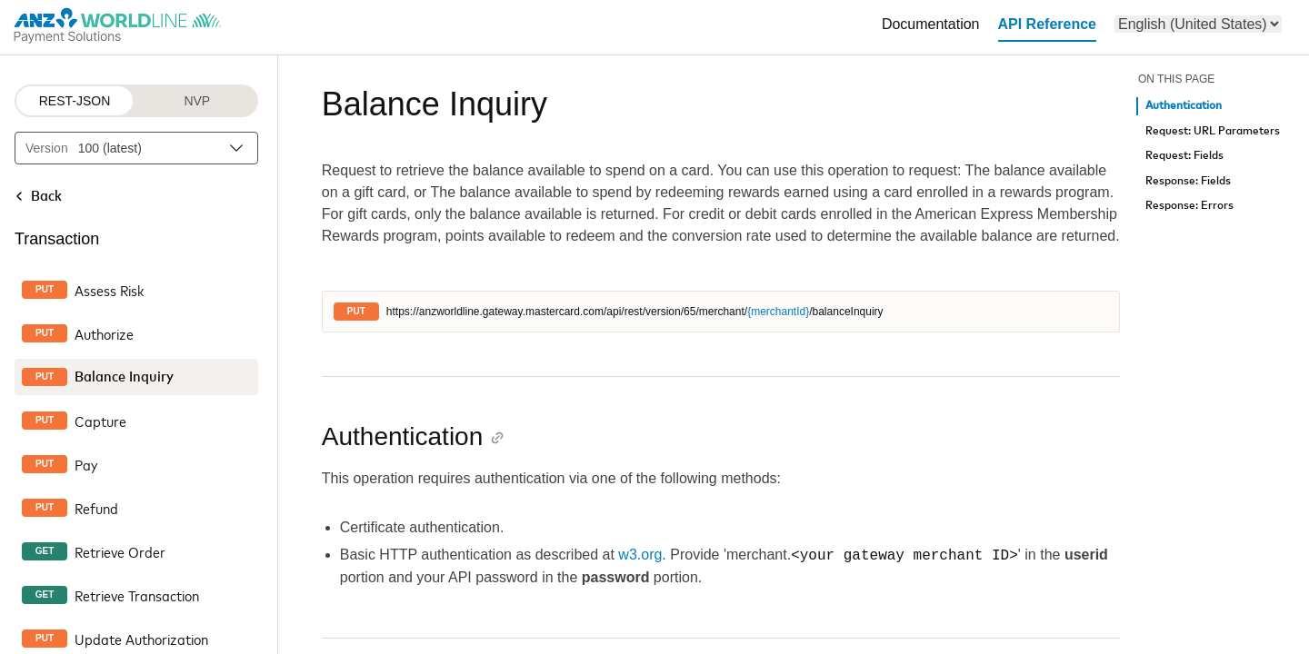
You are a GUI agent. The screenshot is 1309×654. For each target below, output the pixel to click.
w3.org (640, 555)
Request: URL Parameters (1212, 131)
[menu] (1198, 24)
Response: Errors (1189, 206)
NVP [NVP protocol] (197, 101)
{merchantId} (778, 311)
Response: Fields (1188, 181)
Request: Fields (1184, 156)
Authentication (1183, 106)
